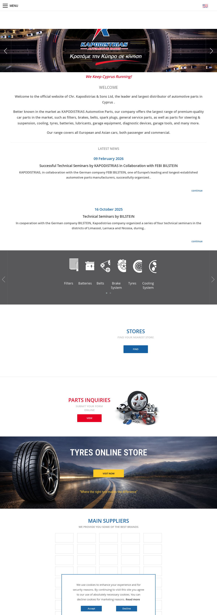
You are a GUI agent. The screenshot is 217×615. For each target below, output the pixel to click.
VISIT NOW (108, 473)
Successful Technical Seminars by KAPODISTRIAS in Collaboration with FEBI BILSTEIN (108, 165)
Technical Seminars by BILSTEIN (109, 216)
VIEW (89, 418)
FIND (136, 349)
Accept (91, 608)
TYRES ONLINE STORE (108, 453)
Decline (126, 608)
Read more (133, 599)
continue (197, 190)
